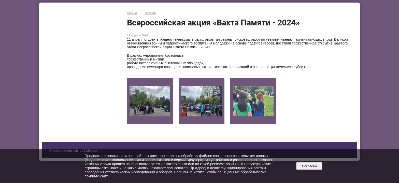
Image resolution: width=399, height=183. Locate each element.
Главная (132, 13)
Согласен (309, 166)
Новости (150, 13)
